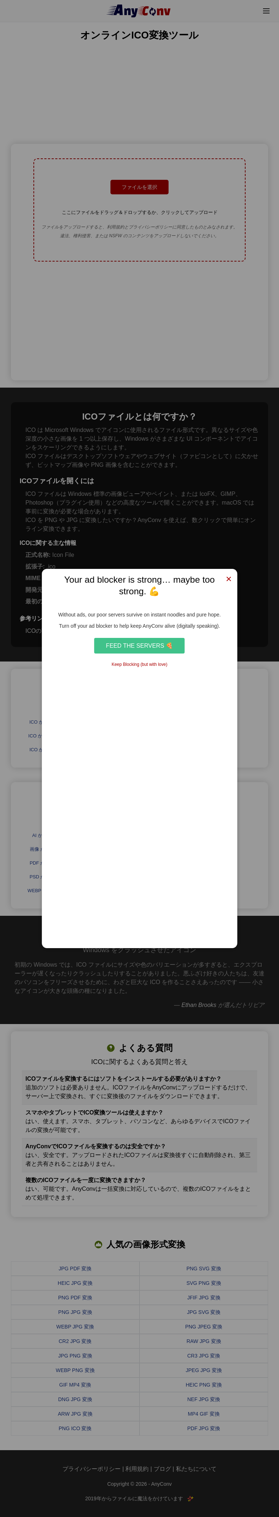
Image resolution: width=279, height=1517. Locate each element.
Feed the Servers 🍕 (139, 645)
